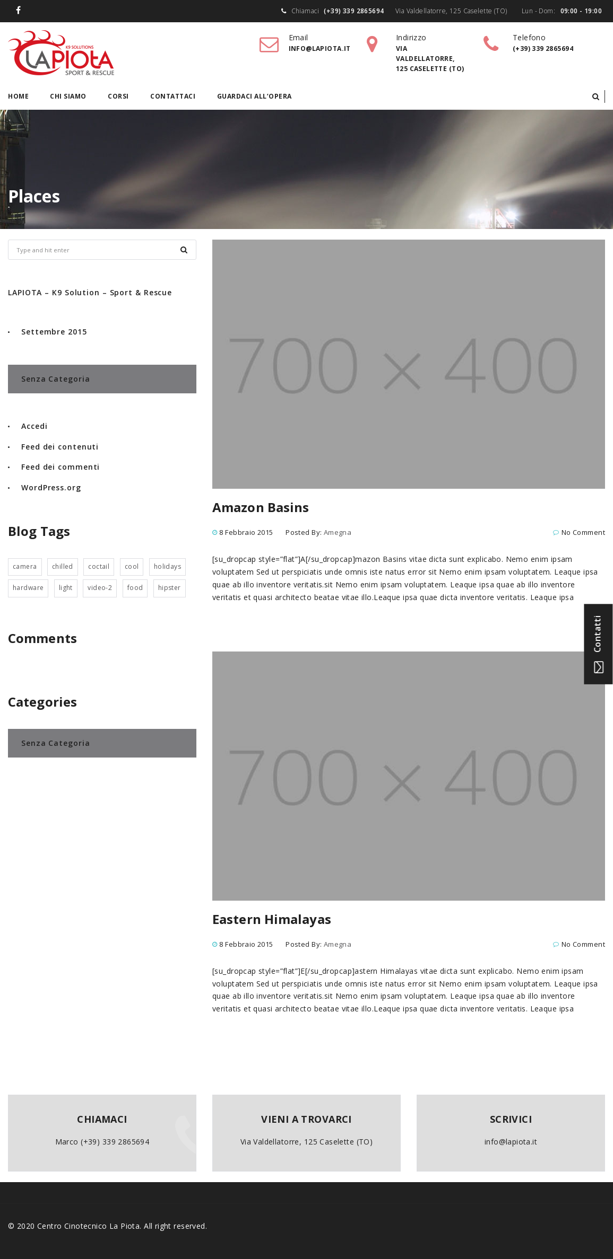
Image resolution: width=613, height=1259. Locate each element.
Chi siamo (68, 96)
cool (132, 566)
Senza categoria (55, 379)
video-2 (100, 587)
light (66, 587)
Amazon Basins (260, 507)
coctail (98, 566)
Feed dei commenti (60, 467)
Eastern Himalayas (271, 919)
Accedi (34, 426)
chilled (62, 566)
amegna (338, 532)
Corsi (118, 96)
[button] (596, 96)
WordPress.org (51, 487)
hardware (28, 587)
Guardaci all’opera (254, 96)
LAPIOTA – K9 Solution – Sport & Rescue (90, 292)
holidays (167, 566)
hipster (169, 587)
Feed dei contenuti (60, 447)
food (135, 587)
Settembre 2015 (54, 332)
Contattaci (172, 96)
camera (25, 566)
